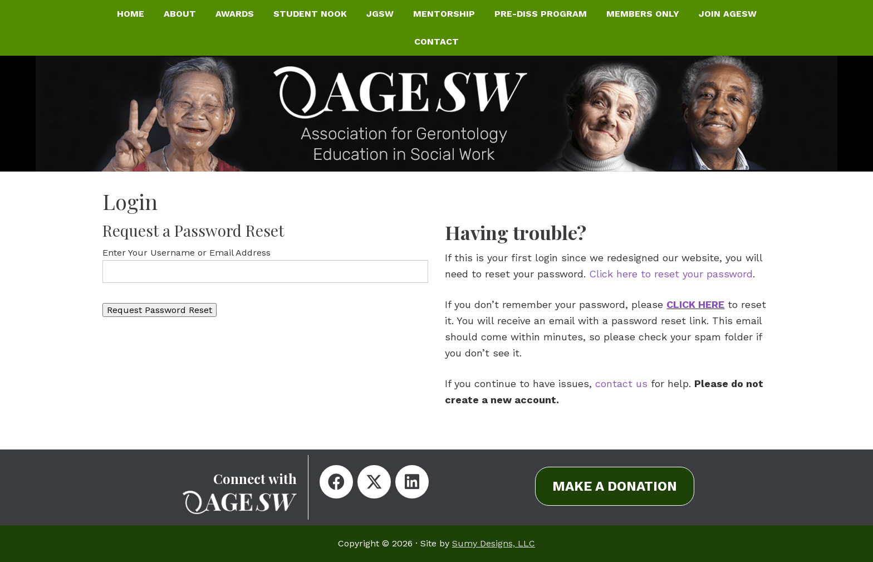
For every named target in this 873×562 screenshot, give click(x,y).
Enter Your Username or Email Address (186, 252)
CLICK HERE (695, 304)
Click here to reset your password (671, 274)
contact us (621, 383)
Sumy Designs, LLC (493, 543)
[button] (336, 482)
